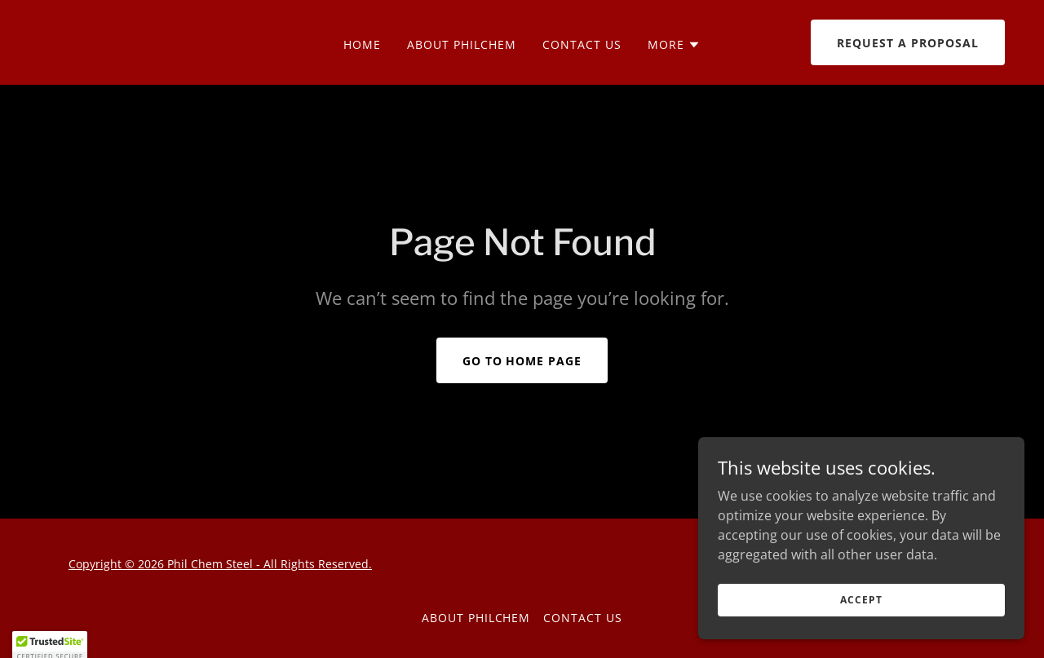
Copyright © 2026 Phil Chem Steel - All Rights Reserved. (220, 564)
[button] (674, 45)
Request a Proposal (908, 43)
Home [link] (362, 44)
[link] (167, 48)
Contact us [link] (582, 44)
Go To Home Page (522, 361)
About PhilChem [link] (461, 44)
